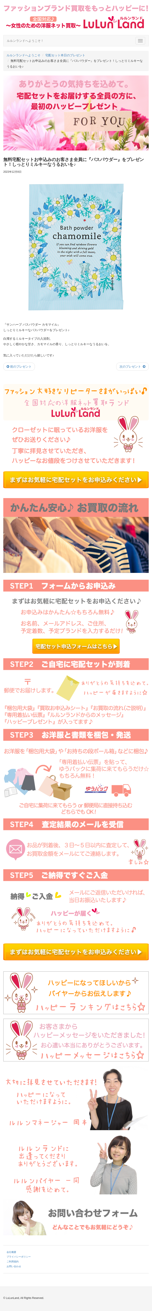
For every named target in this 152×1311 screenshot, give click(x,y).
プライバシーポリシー (19, 1256)
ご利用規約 (13, 1261)
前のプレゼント (19, 366)
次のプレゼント (132, 366)
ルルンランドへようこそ (23, 55)
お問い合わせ (14, 1266)
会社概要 (11, 1252)
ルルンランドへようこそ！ (25, 40)
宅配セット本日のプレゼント (65, 55)
